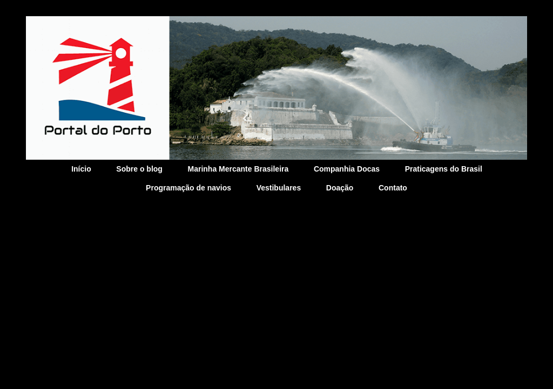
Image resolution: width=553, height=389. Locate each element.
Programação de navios (188, 187)
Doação (340, 187)
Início (81, 169)
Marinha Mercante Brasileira (238, 169)
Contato (393, 187)
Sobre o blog (139, 169)
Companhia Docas (347, 169)
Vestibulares (279, 187)
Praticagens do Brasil (443, 169)
